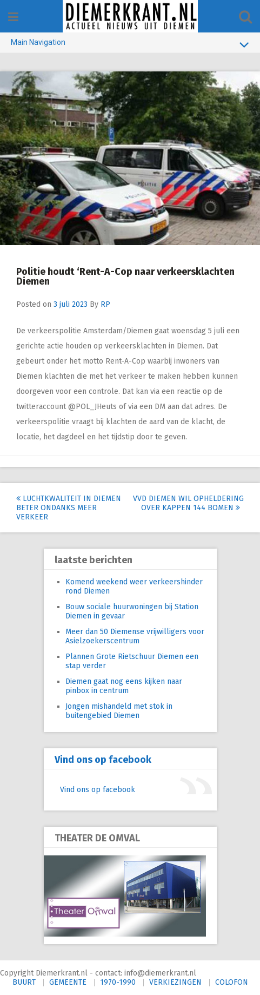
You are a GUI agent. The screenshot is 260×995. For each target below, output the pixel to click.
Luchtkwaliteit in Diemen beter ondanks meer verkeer (68, 508)
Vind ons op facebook (103, 760)
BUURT (24, 982)
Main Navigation (130, 44)
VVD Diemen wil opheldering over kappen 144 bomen (188, 503)
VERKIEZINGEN (175, 982)
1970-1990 (118, 982)
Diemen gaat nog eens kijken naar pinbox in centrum (123, 686)
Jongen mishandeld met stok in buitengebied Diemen (118, 711)
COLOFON (231, 982)
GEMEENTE (67, 982)
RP (105, 304)
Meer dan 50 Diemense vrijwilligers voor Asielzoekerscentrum (134, 636)
